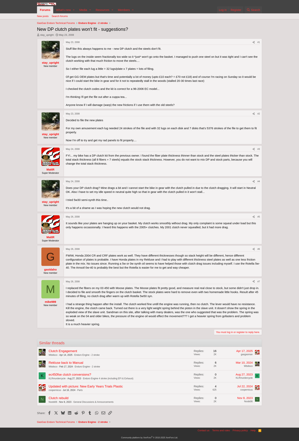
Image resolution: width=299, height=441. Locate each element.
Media (83, 9)
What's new (63, 9)
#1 (258, 42)
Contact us (203, 430)
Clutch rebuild (58, 398)
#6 (258, 249)
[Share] (253, 42)
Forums (45, 9)
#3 (258, 149)
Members (124, 9)
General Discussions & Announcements (93, 402)
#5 (258, 216)
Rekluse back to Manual (66, 363)
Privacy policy (240, 430)
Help (253, 430)
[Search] (253, 9)
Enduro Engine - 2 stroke (87, 355)
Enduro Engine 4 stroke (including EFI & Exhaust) (108, 378)
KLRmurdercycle (57, 378)
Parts (80, 390)
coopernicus (55, 390)
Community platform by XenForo (149, 437)
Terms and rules (221, 430)
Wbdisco (53, 355)
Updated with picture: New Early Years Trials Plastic (86, 386)
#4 (258, 181)
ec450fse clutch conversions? (70, 374)
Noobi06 (53, 402)
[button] (73, 9)
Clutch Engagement (63, 351)
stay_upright (47, 34)
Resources (102, 9)
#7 (258, 281)
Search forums (60, 16)
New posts (43, 16)
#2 (258, 113)
